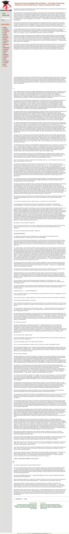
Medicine (5, 51)
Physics (5, 57)
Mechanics (6, 49)
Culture (5, 32)
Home (3, 13)
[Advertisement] (40, 63)
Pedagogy (5, 54)
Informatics (6, 44)
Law (4, 46)
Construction (6, 30)
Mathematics (6, 47)
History (5, 42)
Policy (4, 59)
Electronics (6, 37)
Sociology (5, 62)
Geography (6, 41)
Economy (5, 36)
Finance (5, 39)
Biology (5, 27)
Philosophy (6, 56)
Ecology (5, 34)
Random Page (5, 15)
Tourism (5, 66)
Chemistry (5, 29)
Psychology (6, 61)
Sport (4, 64)
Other (4, 52)
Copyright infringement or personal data (39, 533)
